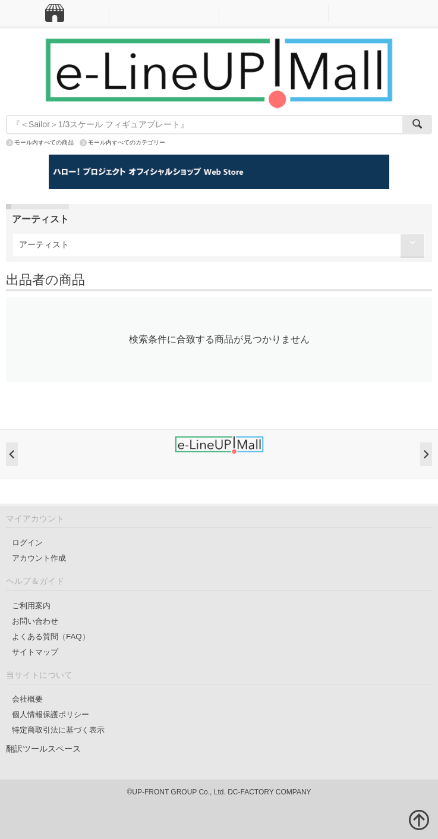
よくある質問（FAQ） (51, 636)
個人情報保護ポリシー (50, 714)
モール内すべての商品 (44, 142)
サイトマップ (35, 652)
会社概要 (27, 699)
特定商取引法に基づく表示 (58, 729)
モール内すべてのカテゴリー (126, 142)
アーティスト (44, 244)
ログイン (27, 542)
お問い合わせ (35, 621)
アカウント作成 (39, 558)
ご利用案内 (31, 605)
